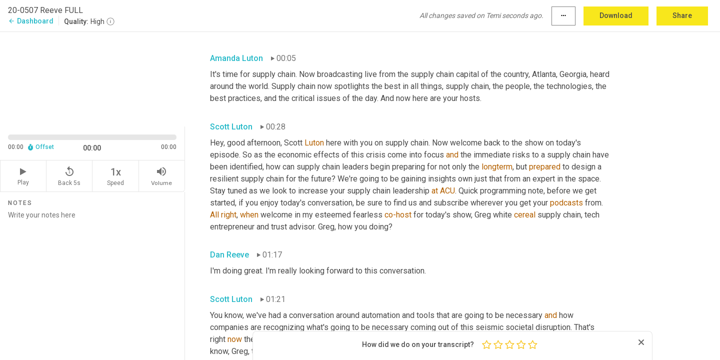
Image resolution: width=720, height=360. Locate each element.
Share (682, 16)
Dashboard (31, 21)
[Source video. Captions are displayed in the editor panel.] (92, 78)
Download (616, 16)
